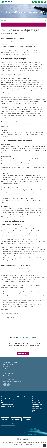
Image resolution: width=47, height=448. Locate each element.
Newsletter (5, 419)
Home (34, 397)
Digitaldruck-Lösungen (23, 397)
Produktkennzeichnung (7, 399)
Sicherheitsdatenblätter (8, 424)
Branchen (3, 397)
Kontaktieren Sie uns (23, 353)
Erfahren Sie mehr (23, 25)
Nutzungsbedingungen (19, 444)
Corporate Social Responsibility (36, 401)
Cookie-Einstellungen (29, 444)
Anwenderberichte (37, 404)
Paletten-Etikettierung (7, 404)
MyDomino (27, 419)
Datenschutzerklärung (32, 442)
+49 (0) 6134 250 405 (9, 373)
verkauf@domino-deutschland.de (12, 375)
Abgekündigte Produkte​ (7, 406)
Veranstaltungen (37, 408)
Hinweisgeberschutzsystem (21, 442)
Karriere (34, 399)
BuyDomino (16, 419)
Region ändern (26, 439)
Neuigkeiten (35, 406)
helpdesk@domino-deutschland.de (12, 381)
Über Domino (36, 412)
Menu (45, 445)
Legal (39, 442)
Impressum (43, 442)
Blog (33, 410)
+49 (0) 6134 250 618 (9, 379)
